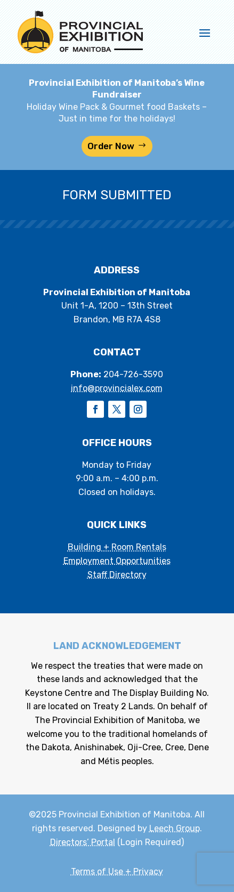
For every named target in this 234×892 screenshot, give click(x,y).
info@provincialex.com (117, 388)
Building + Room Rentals (117, 547)
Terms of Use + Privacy (117, 871)
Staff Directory (117, 575)
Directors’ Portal (82, 842)
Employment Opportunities (117, 561)
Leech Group (174, 828)
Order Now (110, 146)
